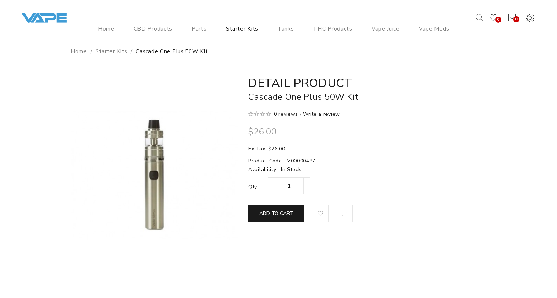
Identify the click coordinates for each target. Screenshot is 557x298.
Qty (252, 186)
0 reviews (286, 114)
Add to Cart (276, 213)
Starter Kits (111, 51)
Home (79, 51)
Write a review (321, 114)
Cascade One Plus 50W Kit (172, 51)
